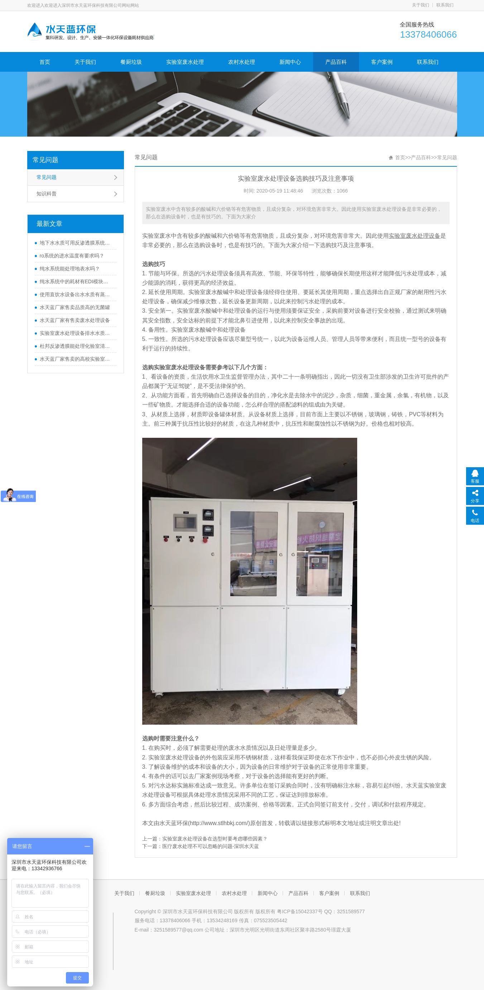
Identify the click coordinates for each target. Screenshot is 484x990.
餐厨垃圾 (131, 62)
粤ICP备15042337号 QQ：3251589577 (321, 911)
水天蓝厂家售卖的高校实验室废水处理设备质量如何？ (76, 359)
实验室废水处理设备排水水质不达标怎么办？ (76, 333)
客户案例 (382, 62)
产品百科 (336, 62)
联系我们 (445, 5)
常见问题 (45, 160)
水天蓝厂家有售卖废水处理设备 (75, 320)
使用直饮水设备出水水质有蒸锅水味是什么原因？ (76, 294)
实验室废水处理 (185, 62)
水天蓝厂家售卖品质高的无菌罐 (75, 307)
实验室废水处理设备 (414, 236)
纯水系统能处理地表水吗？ (70, 268)
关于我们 (420, 5)
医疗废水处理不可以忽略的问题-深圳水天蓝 (210, 846)
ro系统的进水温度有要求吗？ (72, 256)
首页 (44, 62)
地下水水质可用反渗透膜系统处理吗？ (76, 243)
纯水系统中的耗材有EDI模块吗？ (76, 281)
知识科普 (47, 193)
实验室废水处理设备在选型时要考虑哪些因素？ (215, 839)
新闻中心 (290, 62)
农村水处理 (241, 62)
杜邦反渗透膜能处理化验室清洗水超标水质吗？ (76, 346)
